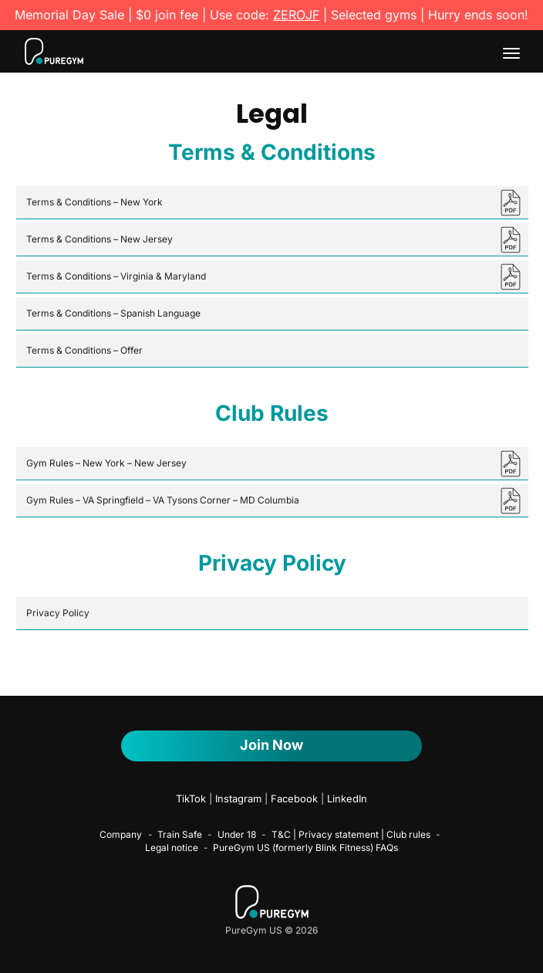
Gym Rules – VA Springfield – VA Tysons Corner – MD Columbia (162, 500)
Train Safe (179, 834)
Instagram (238, 798)
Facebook (294, 798)
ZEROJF (296, 14)
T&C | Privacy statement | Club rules (351, 834)
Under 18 (237, 834)
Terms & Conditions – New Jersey (99, 239)
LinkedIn (347, 798)
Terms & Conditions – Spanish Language (113, 313)
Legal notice (171, 847)
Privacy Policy (57, 613)
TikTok (191, 798)
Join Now (271, 745)
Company (120, 834)
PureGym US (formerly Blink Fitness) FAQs (305, 847)
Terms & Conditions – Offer (84, 350)
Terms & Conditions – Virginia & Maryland (116, 276)
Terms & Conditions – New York (94, 202)
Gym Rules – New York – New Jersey (106, 463)
